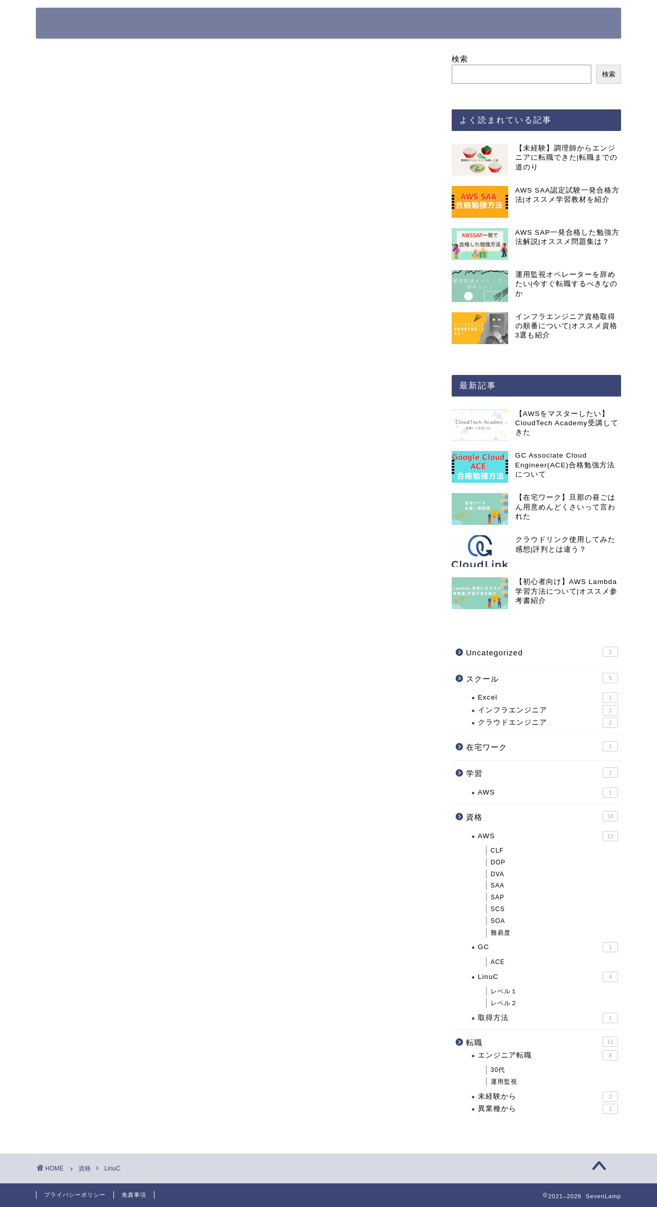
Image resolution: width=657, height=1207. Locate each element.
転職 (542, 1041)
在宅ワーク (542, 747)
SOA (498, 921)
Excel (548, 698)
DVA (498, 874)
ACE (498, 962)
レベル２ (504, 1003)
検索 (460, 58)
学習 (542, 772)
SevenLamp (83, 22)
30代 (498, 1069)
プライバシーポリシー (75, 1195)
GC (548, 947)
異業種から (548, 1109)
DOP (498, 862)
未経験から (548, 1096)
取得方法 (548, 1018)
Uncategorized (542, 652)
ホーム (361, 23)
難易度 (501, 932)
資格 (542, 816)
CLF (497, 850)
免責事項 (134, 1195)
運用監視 (504, 1081)
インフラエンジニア (548, 710)
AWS (548, 792)
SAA (498, 886)
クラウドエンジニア (548, 723)
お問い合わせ (498, 23)
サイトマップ (573, 23)
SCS (498, 909)
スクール (542, 678)
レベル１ (504, 991)
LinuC (548, 977)
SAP (498, 897)
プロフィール (423, 23)
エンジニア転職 (548, 1055)
